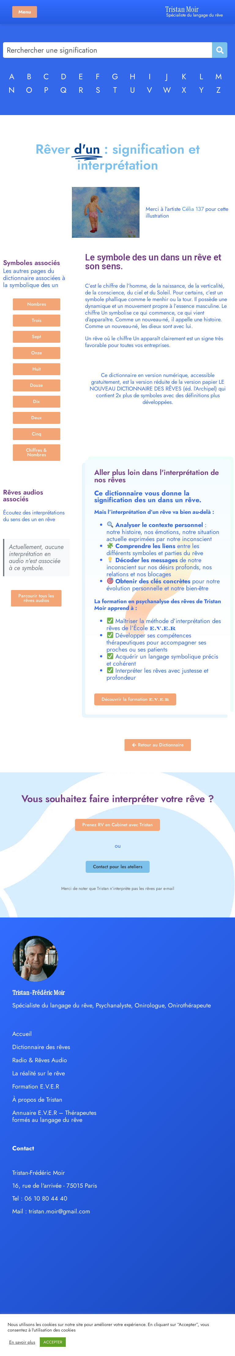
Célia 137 (193, 209)
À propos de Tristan (37, 1099)
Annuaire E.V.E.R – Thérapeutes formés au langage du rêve (54, 1116)
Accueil (22, 1033)
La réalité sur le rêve (38, 1073)
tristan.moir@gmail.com (59, 1211)
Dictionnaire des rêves (41, 1047)
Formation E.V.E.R (35, 1086)
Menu (24, 11)
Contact (23, 1148)
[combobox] (107, 50)
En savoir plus (22, 1342)
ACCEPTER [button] (52, 1342)
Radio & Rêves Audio (39, 1060)
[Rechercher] (219, 50)
